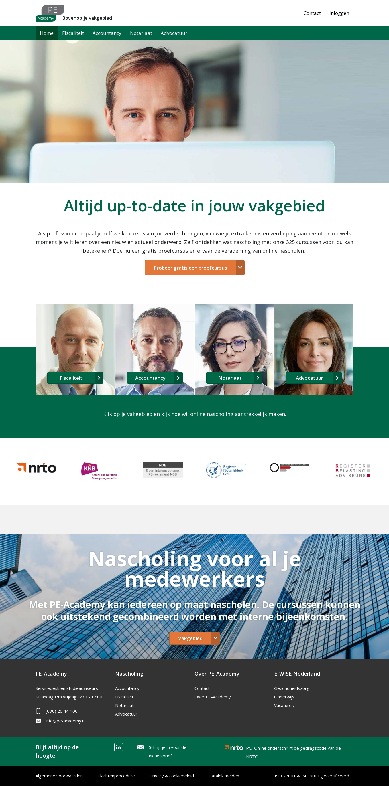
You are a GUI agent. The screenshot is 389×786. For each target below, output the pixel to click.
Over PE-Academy (212, 697)
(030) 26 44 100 (62, 711)
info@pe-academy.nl (65, 721)
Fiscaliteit (73, 33)
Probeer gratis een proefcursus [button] (190, 267)
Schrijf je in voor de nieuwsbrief (167, 751)
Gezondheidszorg (291, 688)
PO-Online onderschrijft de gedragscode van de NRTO (293, 749)
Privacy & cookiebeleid (172, 776)
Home (47, 33)
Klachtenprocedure (116, 776)
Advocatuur (174, 33)
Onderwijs (284, 697)
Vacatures (284, 705)
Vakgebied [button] (190, 638)
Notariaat (141, 33)
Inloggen (339, 13)
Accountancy (107, 33)
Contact (312, 13)
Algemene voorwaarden (59, 776)
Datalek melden (224, 776)
